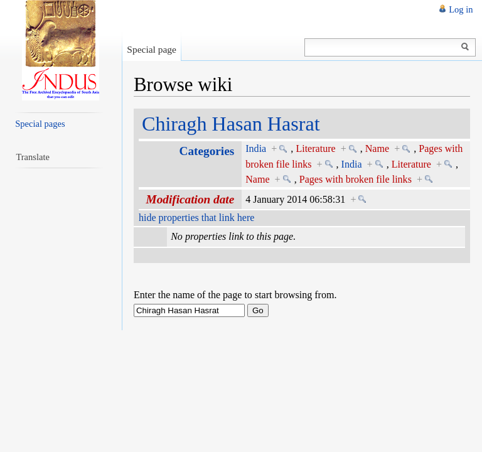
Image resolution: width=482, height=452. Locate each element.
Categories (207, 151)
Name (377, 148)
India (255, 148)
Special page (151, 49)
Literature (315, 148)
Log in (461, 9)
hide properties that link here (196, 217)
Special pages (40, 124)
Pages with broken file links (355, 179)
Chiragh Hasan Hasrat (231, 123)
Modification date (190, 199)
